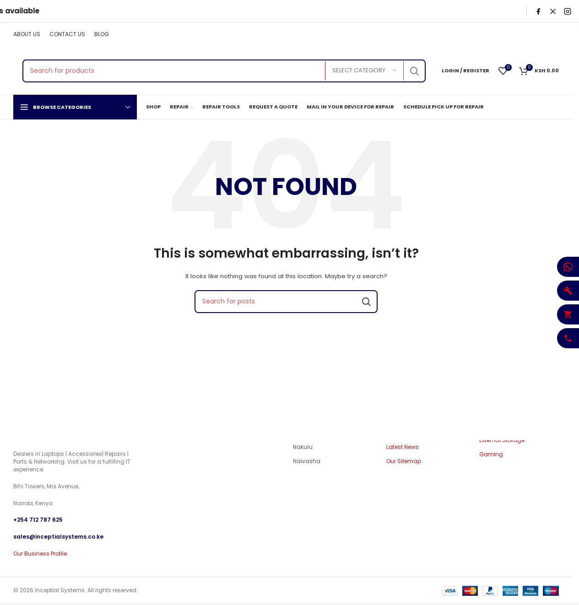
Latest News (402, 447)
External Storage (502, 440)
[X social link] (517, 34)
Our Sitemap (403, 461)
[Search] (224, 70)
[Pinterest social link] (553, 34)
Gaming (491, 455)
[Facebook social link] (505, 34)
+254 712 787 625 (38, 520)
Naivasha (306, 461)
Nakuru (303, 447)
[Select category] (364, 71)
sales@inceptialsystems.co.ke (58, 536)
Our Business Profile (40, 553)
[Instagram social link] (528, 34)
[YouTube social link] (540, 34)
